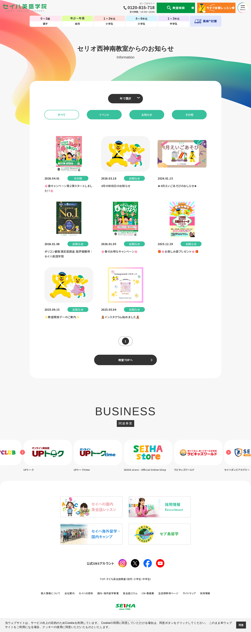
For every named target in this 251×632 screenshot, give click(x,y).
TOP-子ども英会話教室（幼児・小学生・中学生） (125, 579)
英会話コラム (130, 593)
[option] (50, 456)
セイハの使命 (86, 593)
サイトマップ (189, 593)
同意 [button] (241, 625)
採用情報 (205, 593)
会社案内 (69, 593)
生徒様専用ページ (168, 593)
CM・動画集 (148, 593)
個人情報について (50, 593)
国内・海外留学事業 (108, 593)
